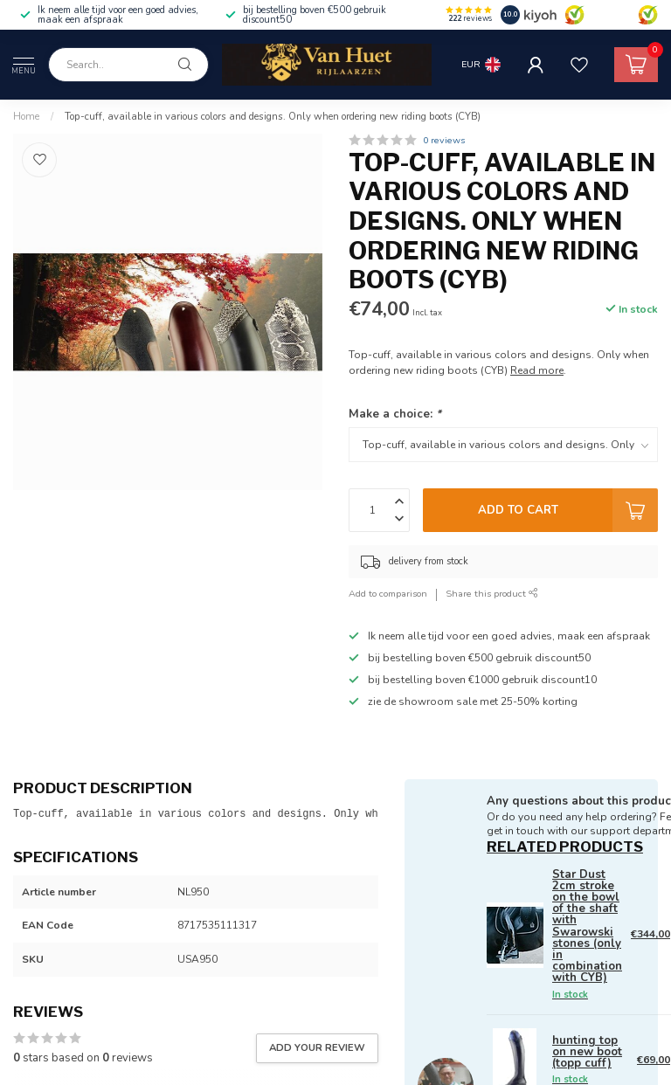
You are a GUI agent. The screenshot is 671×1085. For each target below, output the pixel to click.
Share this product (492, 593)
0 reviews (444, 140)
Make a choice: (395, 414)
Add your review (317, 1047)
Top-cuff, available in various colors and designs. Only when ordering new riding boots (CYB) (273, 116)
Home (26, 116)
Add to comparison (388, 593)
